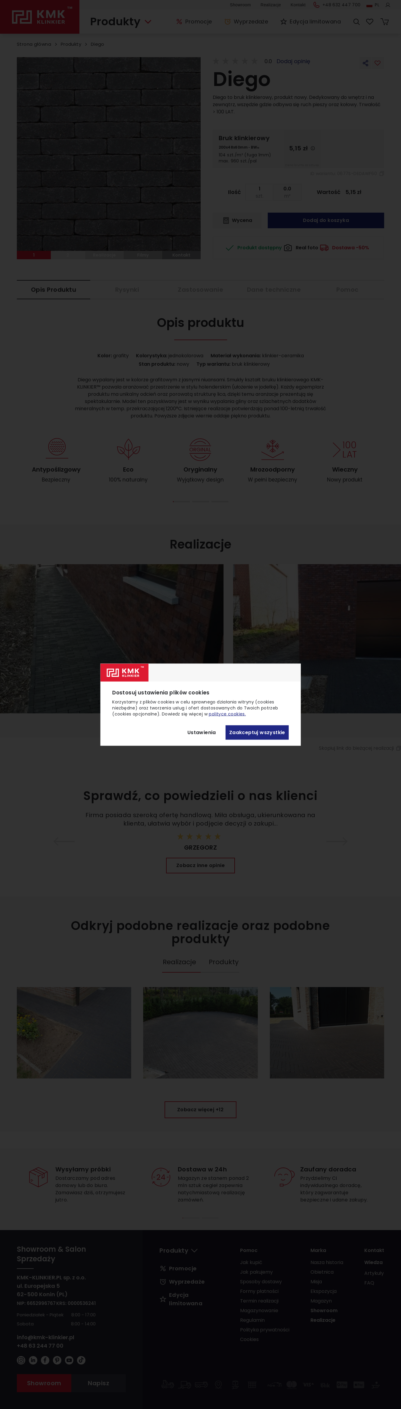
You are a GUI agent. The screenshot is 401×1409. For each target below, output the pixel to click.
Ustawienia (201, 732)
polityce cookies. (227, 714)
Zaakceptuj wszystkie (257, 732)
